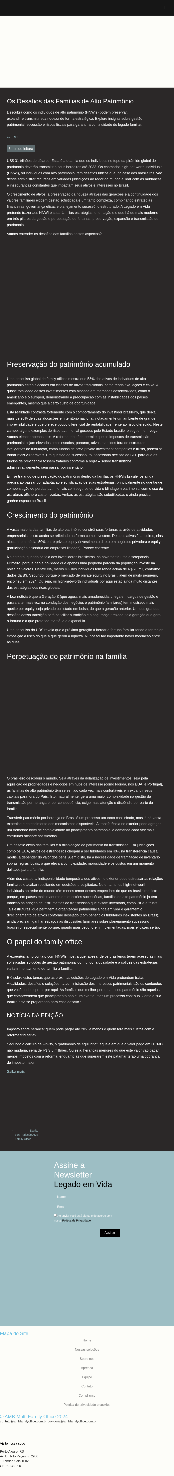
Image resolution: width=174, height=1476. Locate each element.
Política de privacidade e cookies (87, 1404)
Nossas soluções (87, 1349)
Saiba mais (16, 1072)
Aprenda (87, 1368)
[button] (165, 8)
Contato (87, 1386)
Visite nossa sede (12, 1443)
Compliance (86, 1395)
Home (87, 1340)
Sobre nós (87, 1358)
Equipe (87, 1377)
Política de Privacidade (76, 1220)
